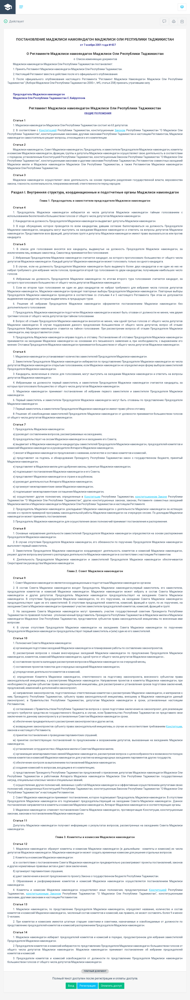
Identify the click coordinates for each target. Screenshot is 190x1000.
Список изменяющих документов (95, 59)
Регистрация (88, 985)
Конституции (92, 496)
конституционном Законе (151, 496)
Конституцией (48, 130)
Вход (71, 985)
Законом (120, 130)
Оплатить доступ (111, 985)
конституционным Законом (43, 893)
